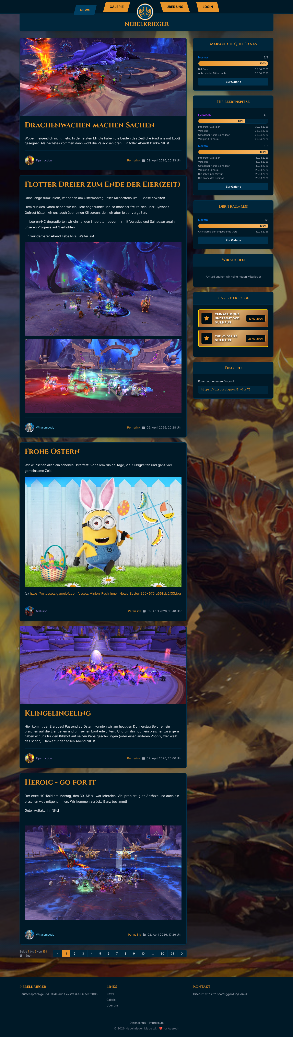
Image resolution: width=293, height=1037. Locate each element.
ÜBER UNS (174, 7)
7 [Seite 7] (117, 953)
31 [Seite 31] (172, 953)
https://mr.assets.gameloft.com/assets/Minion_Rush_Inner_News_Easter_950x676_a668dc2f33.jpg (105, 593)
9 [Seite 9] (134, 953)
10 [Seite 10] (143, 953)
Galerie (111, 999)
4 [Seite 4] (92, 953)
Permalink (133, 160)
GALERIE (117, 7)
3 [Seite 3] (83, 953)
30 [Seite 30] (162, 953)
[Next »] (182, 953)
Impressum (156, 1022)
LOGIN (208, 7)
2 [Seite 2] (74, 953)
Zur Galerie (233, 81)
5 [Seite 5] (100, 953)
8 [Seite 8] (125, 953)
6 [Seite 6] (108, 953)
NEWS (85, 10)
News (110, 994)
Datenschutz (138, 1022)
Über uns (112, 1005)
